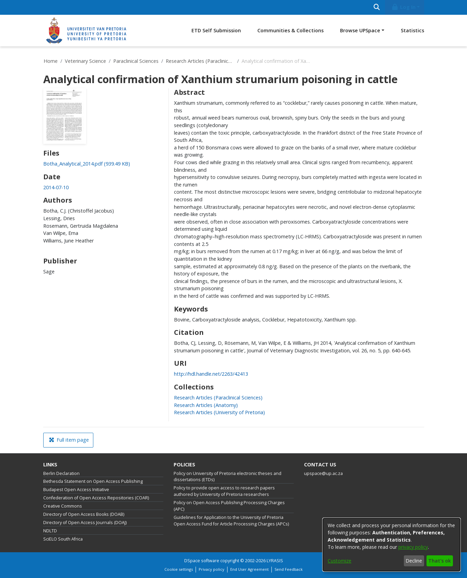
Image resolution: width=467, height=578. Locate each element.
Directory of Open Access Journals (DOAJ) (85, 522)
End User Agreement (249, 569)
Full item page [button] (69, 440)
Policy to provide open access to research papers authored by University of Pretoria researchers (224, 491)
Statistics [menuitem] (412, 30)
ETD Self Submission (216, 30)
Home (51, 61)
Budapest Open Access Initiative (76, 489)
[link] (86, 163)
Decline (414, 560)
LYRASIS (275, 561)
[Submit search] (377, 7)
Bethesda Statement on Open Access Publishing (93, 481)
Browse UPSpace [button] (360, 30)
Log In (403, 7)
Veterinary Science (85, 61)
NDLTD (50, 531)
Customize (339, 560)
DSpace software (201, 561)
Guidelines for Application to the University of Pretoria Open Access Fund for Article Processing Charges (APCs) (231, 520)
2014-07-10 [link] (56, 187)
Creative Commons (62, 506)
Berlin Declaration (61, 473)
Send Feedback (289, 569)
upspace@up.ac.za (323, 473)
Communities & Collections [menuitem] (290, 30)
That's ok (439, 560)
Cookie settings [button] (178, 569)
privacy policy (413, 547)
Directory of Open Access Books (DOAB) (83, 514)
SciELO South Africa (63, 539)
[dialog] (391, 544)
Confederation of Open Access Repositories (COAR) (96, 498)
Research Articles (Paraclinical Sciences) (200, 61)
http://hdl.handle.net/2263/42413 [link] (211, 374)
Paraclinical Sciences (136, 61)
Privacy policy (211, 569)
